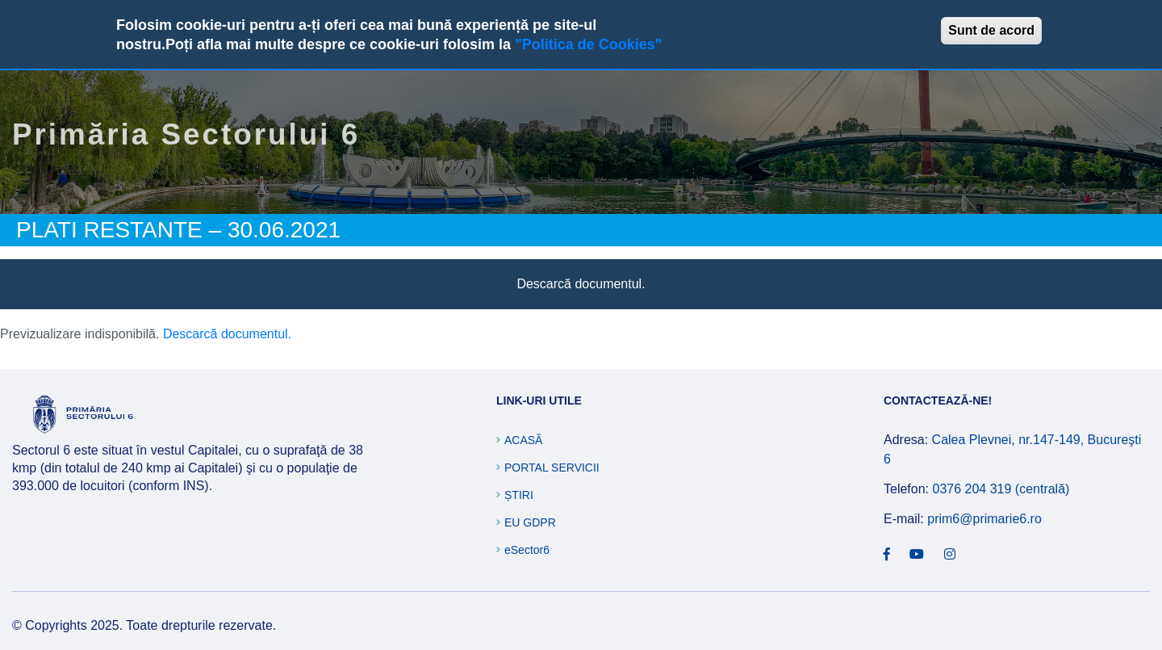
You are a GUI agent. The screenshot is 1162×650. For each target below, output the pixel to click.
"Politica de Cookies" (588, 44)
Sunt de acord (991, 30)
